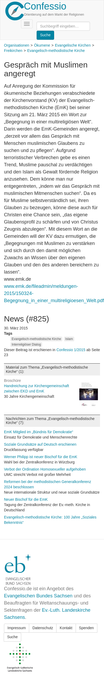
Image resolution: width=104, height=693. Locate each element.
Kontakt (66, 628)
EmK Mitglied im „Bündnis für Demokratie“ (38, 432)
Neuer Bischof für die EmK (26, 499)
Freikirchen (13, 50)
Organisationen (16, 45)
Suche (12, 637)
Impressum (16, 628)
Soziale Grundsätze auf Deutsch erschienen (40, 444)
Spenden (86, 628)
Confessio (45, 6)
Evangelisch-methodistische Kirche (56, 50)
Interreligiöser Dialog (26, 344)
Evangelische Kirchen (73, 45)
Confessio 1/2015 (71, 350)
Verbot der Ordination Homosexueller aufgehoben (45, 469)
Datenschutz (42, 628)
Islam (69, 339)
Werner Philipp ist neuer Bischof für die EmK (40, 457)
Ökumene (42, 45)
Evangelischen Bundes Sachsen (38, 595)
